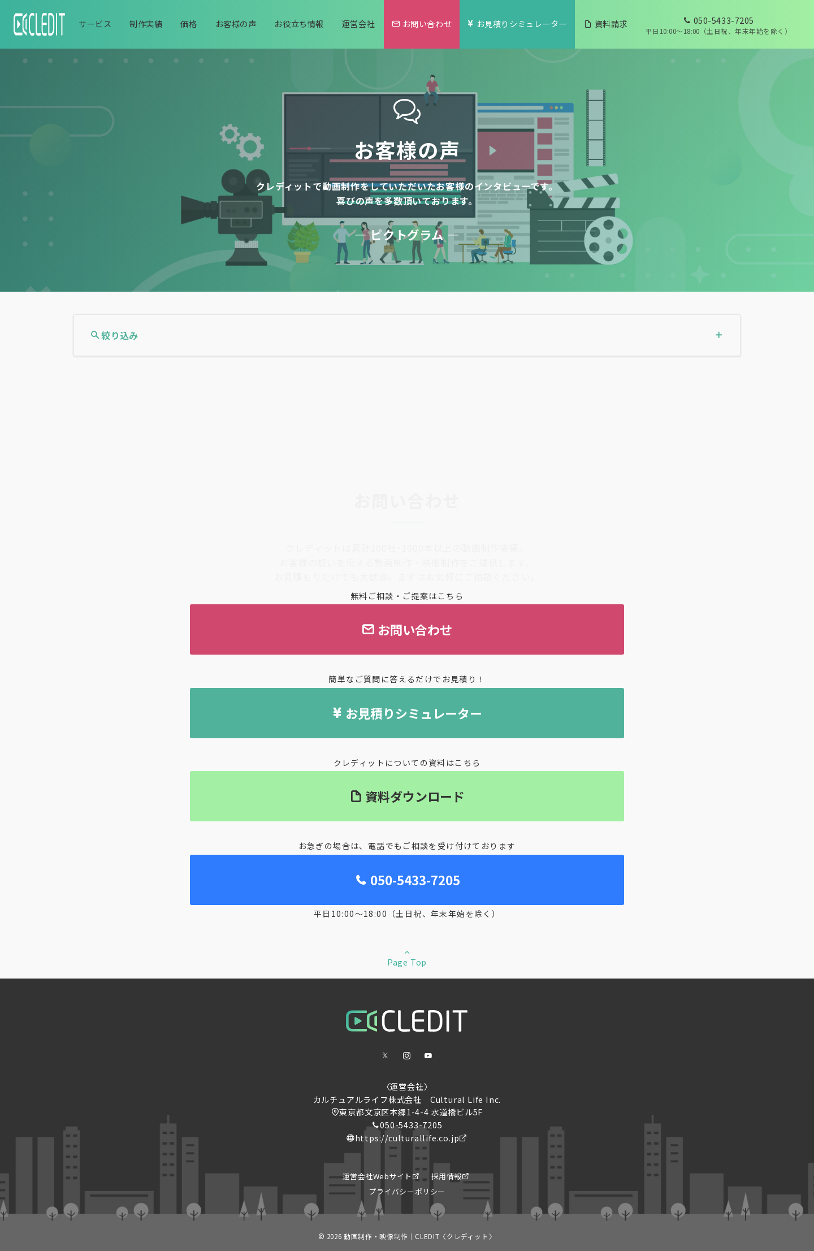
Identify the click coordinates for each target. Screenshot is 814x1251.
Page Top (407, 957)
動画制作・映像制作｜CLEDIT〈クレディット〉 (420, 1236)
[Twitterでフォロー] (385, 1055)
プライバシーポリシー (407, 1191)
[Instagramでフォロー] (407, 1055)
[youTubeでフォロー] (428, 1055)
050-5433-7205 (411, 1125)
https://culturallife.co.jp (407, 1138)
